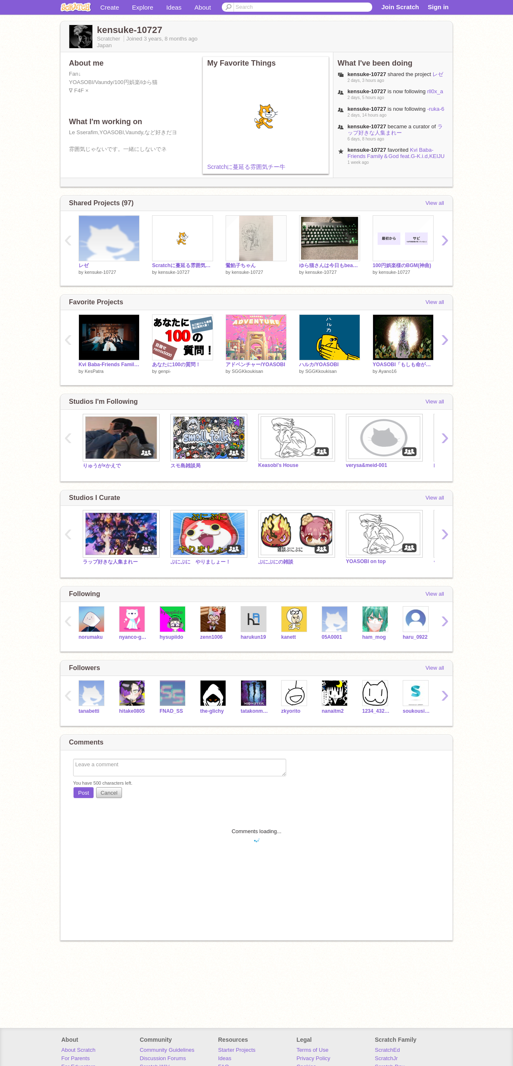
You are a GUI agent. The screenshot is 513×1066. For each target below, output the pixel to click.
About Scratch (78, 1050)
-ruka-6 (435, 109)
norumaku (91, 637)
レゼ (437, 74)
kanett (288, 637)
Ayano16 (387, 371)
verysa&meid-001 (366, 465)
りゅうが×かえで (102, 466)
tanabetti (89, 711)
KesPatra (94, 371)
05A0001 (332, 637)
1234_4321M (376, 711)
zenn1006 (211, 637)
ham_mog (374, 637)
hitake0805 (132, 711)
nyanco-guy (133, 637)
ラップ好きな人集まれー (395, 129)
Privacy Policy (313, 1058)
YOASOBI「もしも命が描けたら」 (403, 364)
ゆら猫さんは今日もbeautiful (329, 265)
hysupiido (171, 637)
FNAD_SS (171, 711)
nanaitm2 (333, 711)
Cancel (109, 793)
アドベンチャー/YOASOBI (255, 364)
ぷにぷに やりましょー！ (200, 562)
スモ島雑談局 (185, 466)
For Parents (75, 1058)
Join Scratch (400, 6)
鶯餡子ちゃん (241, 265)
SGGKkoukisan (247, 371)
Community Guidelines (167, 1050)
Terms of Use (313, 1050)
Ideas (174, 7)
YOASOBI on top (366, 561)
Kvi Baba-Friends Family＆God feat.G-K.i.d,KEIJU (396, 153)
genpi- (164, 371)
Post (83, 793)
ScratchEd (387, 1050)
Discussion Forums (163, 1058)
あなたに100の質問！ (176, 364)
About (203, 7)
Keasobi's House (278, 465)
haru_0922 (415, 637)
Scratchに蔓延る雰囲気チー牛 (246, 166)
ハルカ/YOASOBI (319, 364)
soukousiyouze (417, 711)
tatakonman (255, 711)
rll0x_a (435, 91)
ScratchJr (386, 1058)
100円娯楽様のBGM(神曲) (402, 265)
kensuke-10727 (100, 272)
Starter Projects (237, 1050)
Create (109, 7)
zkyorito (290, 711)
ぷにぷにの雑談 (275, 562)
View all (434, 203)
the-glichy (212, 711)
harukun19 (253, 637)
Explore (142, 7)
